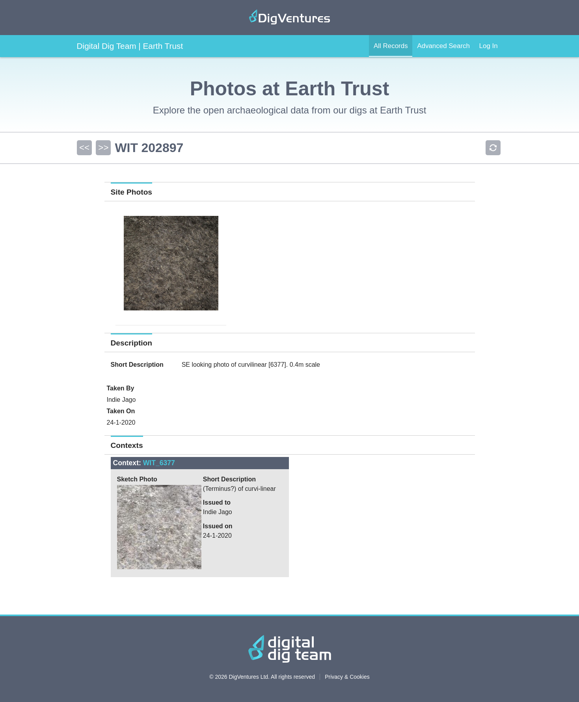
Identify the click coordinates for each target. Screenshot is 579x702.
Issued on (218, 526)
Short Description (137, 364)
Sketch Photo (137, 479)
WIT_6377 (159, 463)
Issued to (217, 502)
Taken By (120, 388)
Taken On (121, 411)
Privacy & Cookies (347, 677)
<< (84, 147)
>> (103, 147)
